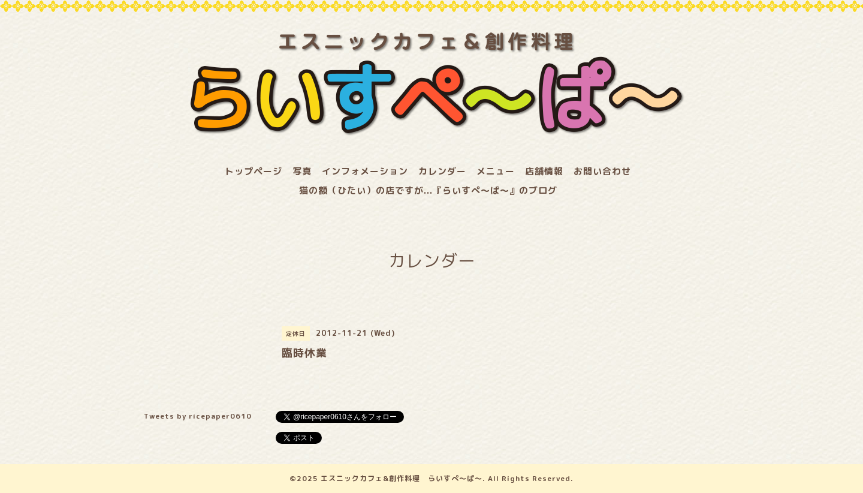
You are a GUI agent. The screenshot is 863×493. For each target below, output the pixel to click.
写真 (302, 171)
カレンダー (442, 171)
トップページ (253, 171)
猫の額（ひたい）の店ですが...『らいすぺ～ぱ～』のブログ (428, 190)
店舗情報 (544, 171)
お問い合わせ (602, 171)
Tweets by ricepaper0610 (198, 416)
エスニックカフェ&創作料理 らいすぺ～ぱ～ (401, 478)
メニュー (495, 171)
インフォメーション (365, 171)
